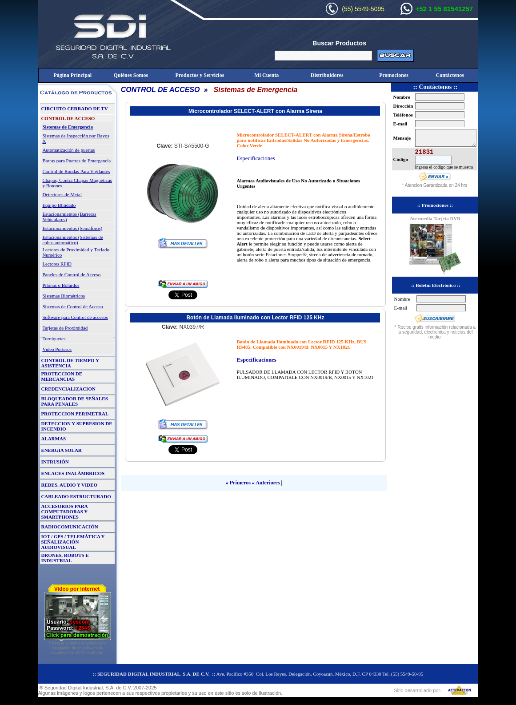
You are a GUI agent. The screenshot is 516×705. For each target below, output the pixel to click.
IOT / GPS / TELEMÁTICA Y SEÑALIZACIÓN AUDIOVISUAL (72, 542)
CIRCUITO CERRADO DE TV (74, 108)
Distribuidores (327, 75)
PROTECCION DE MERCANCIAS (61, 376)
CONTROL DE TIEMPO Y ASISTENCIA (70, 363)
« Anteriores (266, 482)
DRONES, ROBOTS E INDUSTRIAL (64, 557)
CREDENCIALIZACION (68, 388)
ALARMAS (53, 438)
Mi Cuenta (266, 75)
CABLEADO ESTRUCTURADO (76, 496)
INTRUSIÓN (54, 461)
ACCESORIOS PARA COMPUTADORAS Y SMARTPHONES (64, 512)
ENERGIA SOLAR (61, 450)
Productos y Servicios (200, 75)
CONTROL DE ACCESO (160, 89)
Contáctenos (450, 75)
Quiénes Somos (130, 75)
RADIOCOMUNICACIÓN (69, 526)
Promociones (393, 75)
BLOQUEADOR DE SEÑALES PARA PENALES (74, 401)
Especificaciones (255, 158)
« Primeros (238, 482)
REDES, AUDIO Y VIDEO (69, 484)
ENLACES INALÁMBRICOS (72, 473)
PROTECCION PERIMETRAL (74, 413)
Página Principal (72, 75)
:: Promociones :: (435, 205)
